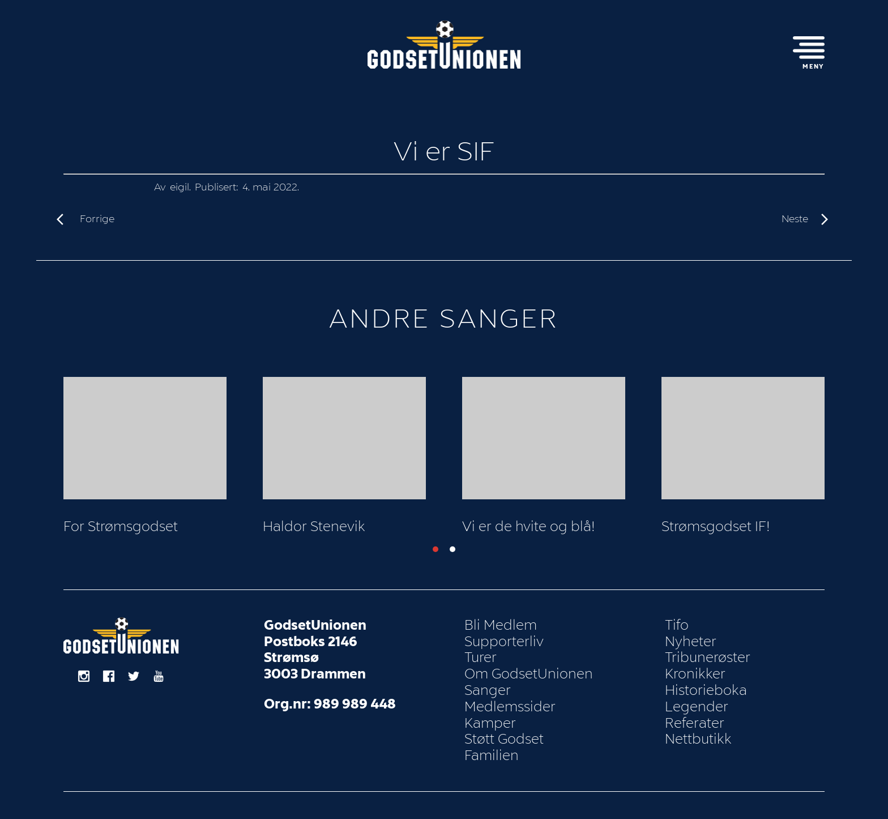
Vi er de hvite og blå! (528, 526)
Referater (694, 723)
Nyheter (690, 642)
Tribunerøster (707, 657)
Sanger (487, 690)
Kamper (490, 723)
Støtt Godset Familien (504, 747)
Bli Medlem (500, 625)
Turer (480, 657)
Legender (696, 707)
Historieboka (706, 690)
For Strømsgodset (120, 526)
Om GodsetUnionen (528, 674)
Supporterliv (504, 642)
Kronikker (695, 674)
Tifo (677, 625)
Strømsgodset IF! (715, 526)
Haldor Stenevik (314, 526)
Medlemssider (510, 707)
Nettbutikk (698, 739)
